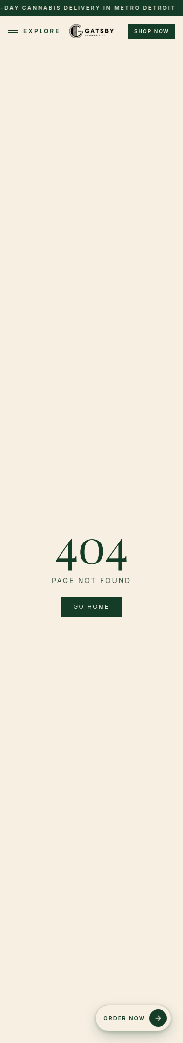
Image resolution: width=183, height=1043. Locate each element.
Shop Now (151, 31)
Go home (91, 606)
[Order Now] (133, 1018)
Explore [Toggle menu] (34, 31)
